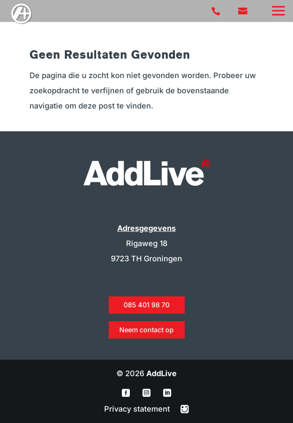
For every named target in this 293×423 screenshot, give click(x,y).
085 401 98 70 (146, 305)
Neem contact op (146, 329)
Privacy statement (138, 408)
